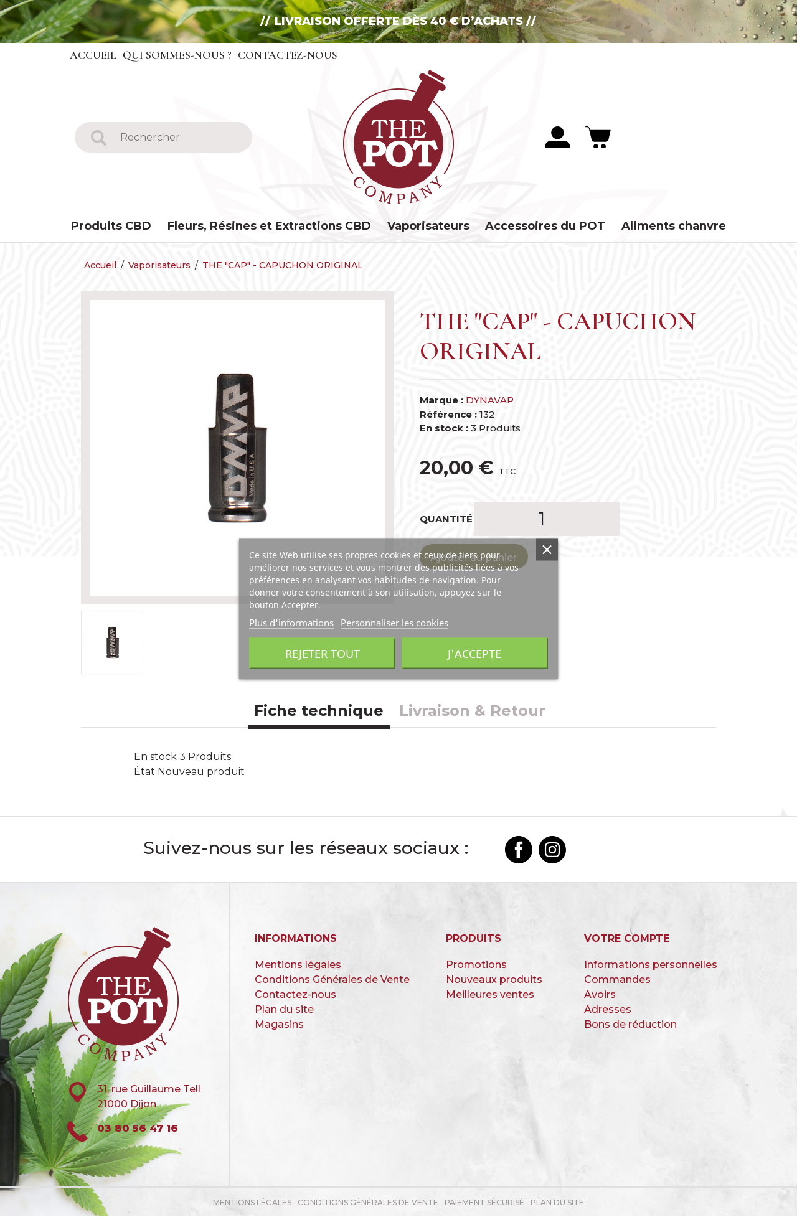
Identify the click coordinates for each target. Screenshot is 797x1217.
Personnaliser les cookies (394, 622)
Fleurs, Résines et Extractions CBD (269, 226)
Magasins (279, 1025)
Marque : (441, 400)
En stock (155, 757)
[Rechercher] (179, 137)
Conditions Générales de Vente (332, 981)
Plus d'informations (291, 622)
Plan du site (284, 1011)
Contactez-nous (289, 55)
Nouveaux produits (494, 981)
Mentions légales (298, 966)
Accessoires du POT (545, 226)
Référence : (448, 415)
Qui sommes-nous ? (177, 55)
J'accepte (474, 653)
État (144, 772)
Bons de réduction (630, 1025)
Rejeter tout (322, 653)
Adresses (607, 1011)
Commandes (617, 981)
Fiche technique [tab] (319, 711)
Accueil (93, 55)
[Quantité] (546, 519)
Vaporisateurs (428, 226)
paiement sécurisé (484, 1203)
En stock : (444, 429)
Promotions (476, 966)
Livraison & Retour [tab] (472, 711)
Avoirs (600, 996)
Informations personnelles (650, 966)
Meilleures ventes (490, 996)
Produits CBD (111, 226)
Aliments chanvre (673, 226)
